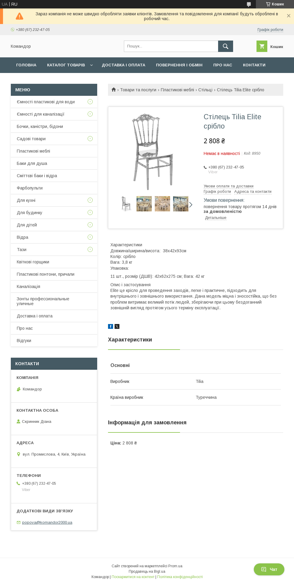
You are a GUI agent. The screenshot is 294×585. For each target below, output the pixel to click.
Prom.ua (175, 566)
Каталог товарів (66, 65)
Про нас (222, 65)
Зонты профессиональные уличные (43, 301)
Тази (21, 249)
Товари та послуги (138, 89)
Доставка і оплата (123, 65)
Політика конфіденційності (180, 577)
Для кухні (26, 200)
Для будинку (29, 212)
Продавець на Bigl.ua (147, 571)
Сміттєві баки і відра (37, 175)
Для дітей (27, 225)
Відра (22, 237)
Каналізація (28, 286)
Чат (269, 569)
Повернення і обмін (179, 65)
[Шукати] (225, 46)
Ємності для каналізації (40, 114)
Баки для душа (32, 163)
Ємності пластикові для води (46, 101)
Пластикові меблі (177, 89)
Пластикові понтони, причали (45, 274)
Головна (26, 65)
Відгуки (24, 340)
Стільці (205, 89)
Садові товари (31, 138)
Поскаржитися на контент (133, 577)
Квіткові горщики (33, 261)
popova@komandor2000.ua (47, 522)
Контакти (254, 65)
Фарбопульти (30, 188)
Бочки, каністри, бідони (40, 126)
